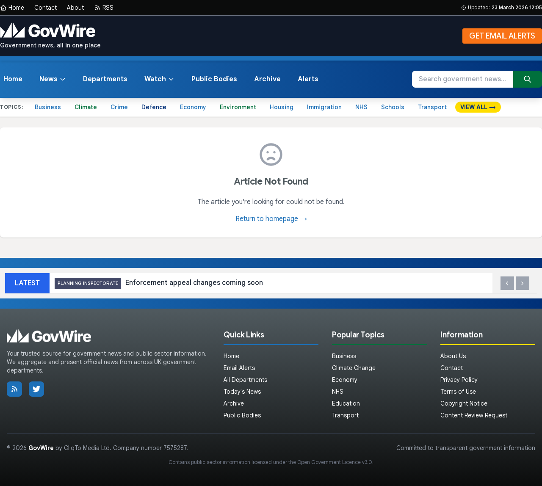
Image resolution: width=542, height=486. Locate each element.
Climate (86, 107)
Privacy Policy (459, 380)
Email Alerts (239, 368)
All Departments (245, 380)
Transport (432, 107)
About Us (453, 356)
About (75, 7)
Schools (392, 107)
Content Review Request (473, 415)
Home (12, 7)
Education (346, 403)
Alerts (308, 79)
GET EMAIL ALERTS (502, 36)
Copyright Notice (463, 403)
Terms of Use (458, 391)
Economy (193, 107)
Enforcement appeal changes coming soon (159, 283)
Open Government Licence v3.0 (334, 462)
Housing (281, 107)
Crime (119, 107)
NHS (361, 107)
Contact (45, 7)
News (52, 79)
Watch (159, 79)
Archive (267, 79)
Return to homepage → (271, 219)
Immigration (324, 107)
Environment (238, 107)
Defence (153, 107)
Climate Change (354, 368)
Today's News (242, 391)
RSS (103, 7)
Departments (105, 79)
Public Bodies (214, 79)
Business (48, 107)
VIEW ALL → (478, 107)
